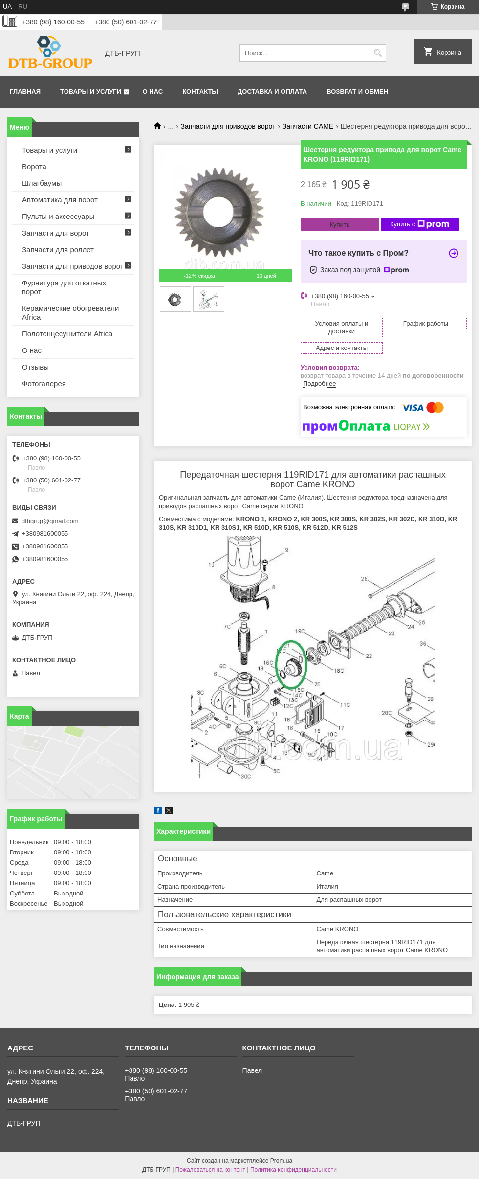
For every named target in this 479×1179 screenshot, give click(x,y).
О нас (153, 91)
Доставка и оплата (272, 91)
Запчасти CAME (308, 126)
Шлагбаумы (42, 183)
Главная (25, 91)
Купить (339, 224)
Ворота (34, 166)
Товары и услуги (90, 91)
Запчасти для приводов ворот (228, 126)
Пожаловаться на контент (210, 1169)
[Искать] (377, 53)
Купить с (419, 224)
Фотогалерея (44, 383)
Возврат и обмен (357, 91)
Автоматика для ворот (60, 200)
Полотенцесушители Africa (67, 333)
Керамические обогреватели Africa (70, 312)
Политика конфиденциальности (293, 1169)
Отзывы (35, 367)
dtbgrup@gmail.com (50, 520)
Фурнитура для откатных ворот (64, 287)
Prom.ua (281, 1160)
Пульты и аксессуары (58, 216)
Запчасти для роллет (58, 249)
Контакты (200, 91)
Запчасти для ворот (55, 233)
